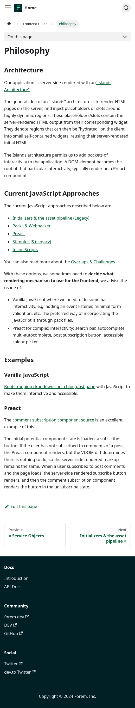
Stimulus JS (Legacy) (31, 242)
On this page (20, 37)
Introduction (16, 578)
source (87, 420)
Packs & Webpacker (31, 226)
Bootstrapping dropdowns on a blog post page (49, 386)
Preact (18, 234)
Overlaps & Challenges (93, 262)
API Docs (12, 586)
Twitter (13, 664)
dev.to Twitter (20, 672)
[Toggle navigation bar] (8, 8)
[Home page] (9, 24)
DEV (10, 625)
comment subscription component (46, 420)
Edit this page (20, 506)
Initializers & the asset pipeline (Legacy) (50, 218)
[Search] (126, 8)
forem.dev (16, 617)
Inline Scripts (25, 249)
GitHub (13, 633)
